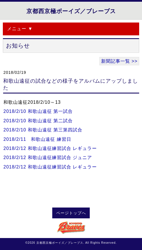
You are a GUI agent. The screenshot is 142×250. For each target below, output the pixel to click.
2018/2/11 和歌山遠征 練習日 (37, 139)
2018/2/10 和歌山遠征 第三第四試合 (42, 129)
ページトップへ (71, 213)
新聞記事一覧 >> (119, 61)
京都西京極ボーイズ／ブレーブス (71, 11)
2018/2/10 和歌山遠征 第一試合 (38, 111)
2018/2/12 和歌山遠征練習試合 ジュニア (47, 157)
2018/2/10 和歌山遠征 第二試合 (38, 120)
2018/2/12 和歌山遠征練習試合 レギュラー (50, 148)
